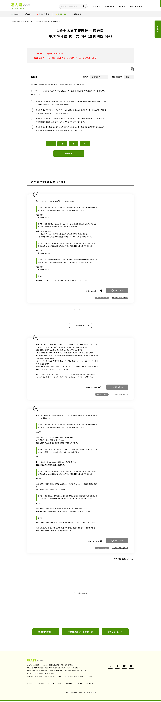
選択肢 (85, 77)
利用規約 (69, 685)
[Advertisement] (80, 611)
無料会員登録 (107, 7)
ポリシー (79, 685)
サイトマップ (90, 685)
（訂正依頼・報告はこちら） (81, 84)
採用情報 (51, 685)
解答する (68, 154)
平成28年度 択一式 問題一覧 (80, 633)
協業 (60, 685)
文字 (117, 77)
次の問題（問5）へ (115, 633)
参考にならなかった (102, 299)
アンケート (94, 7)
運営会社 (30, 685)
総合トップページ (134, 7)
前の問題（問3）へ (45, 633)
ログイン (120, 7)
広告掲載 (41, 685)
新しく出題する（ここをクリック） (67, 57)
